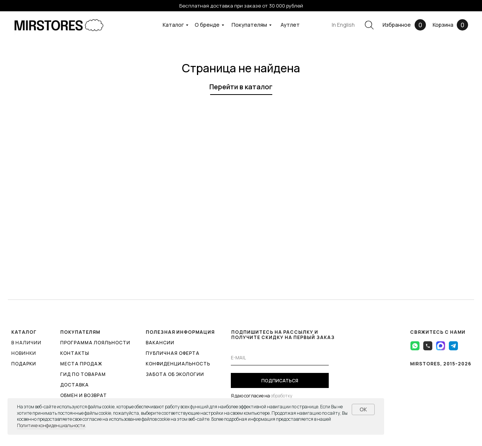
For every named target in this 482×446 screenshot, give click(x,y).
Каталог (173, 24)
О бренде (207, 24)
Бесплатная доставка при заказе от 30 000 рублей (241, 5)
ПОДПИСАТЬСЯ (279, 380)
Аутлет (290, 24)
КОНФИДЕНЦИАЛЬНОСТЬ (178, 363)
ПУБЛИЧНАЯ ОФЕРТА (173, 353)
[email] (280, 357)
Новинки (23, 353)
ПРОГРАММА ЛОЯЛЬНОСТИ (95, 342)
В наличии (26, 342)
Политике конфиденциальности (51, 425)
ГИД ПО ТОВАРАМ (83, 374)
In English (343, 24)
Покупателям (249, 24)
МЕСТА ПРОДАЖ (81, 363)
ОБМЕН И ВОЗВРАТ (83, 395)
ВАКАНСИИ (160, 342)
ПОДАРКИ (23, 363)
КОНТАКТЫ (74, 353)
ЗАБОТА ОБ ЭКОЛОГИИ (175, 374)
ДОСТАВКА (74, 385)
